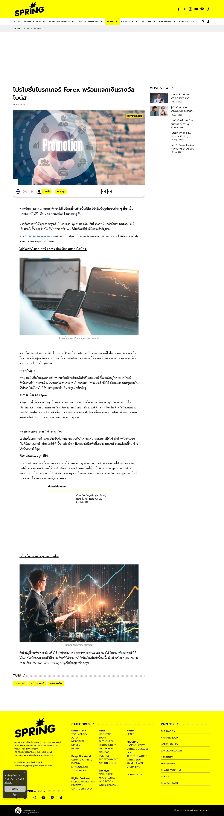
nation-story (107, 763)
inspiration (106, 781)
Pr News (38, 28)
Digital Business (80, 778)
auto (74, 737)
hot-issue (105, 734)
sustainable (79, 770)
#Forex (20, 683)
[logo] (29, 9)
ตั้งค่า (15, 795)
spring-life (106, 774)
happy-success (135, 745)
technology (79, 734)
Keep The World (81, 756)
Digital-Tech (78, 730)
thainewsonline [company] (171, 770)
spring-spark (134, 759)
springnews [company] (168, 763)
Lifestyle (104, 770)
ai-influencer (135, 763)
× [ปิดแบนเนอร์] (24, 772)
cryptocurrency (82, 789)
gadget (76, 748)
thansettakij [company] (169, 783)
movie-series (107, 777)
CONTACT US (134, 774)
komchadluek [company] (169, 744)
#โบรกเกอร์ (37, 683)
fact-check (106, 741)
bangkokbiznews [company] (171, 750)
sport (103, 737)
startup (76, 745)
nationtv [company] (167, 757)
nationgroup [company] (169, 737)
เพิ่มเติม (8, 782)
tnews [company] (165, 776)
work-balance (108, 785)
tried (129, 752)
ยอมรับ (15, 789)
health (131, 734)
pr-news (104, 752)
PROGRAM (132, 741)
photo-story (107, 745)
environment (79, 767)
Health (130, 730)
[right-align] (202, 21)
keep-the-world (136, 756)
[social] (178, 9)
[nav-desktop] (17, 21)
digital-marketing (83, 781)
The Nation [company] (168, 731)
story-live (133, 767)
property (77, 785)
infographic (106, 748)
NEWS (26, 28)
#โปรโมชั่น (56, 683)
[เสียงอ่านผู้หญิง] (44, 191)
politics (104, 755)
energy (75, 763)
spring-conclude (137, 749)
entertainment (108, 759)
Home (17, 28)
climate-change (81, 759)
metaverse (78, 741)
